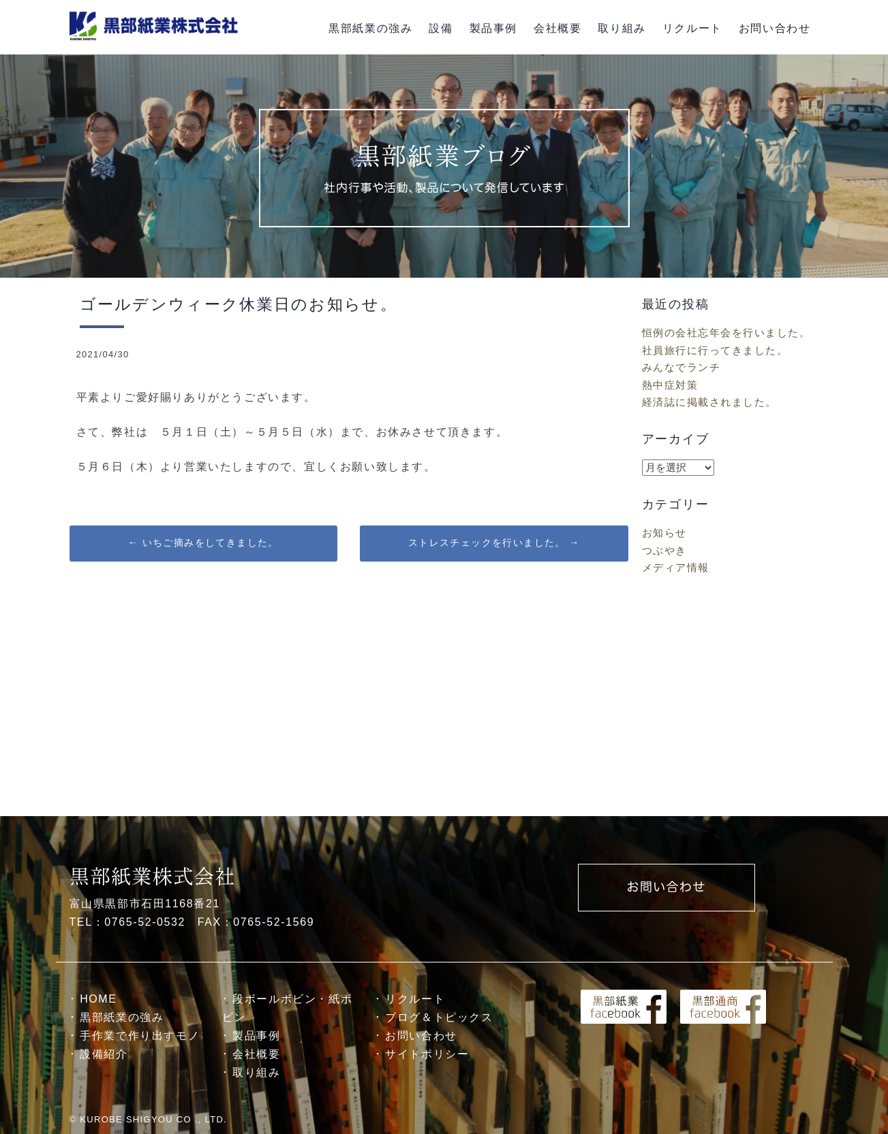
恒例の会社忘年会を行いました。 (726, 332)
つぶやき (664, 550)
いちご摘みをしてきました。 (203, 542)
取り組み (621, 28)
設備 (441, 28)
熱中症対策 (670, 385)
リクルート (692, 28)
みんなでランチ (681, 367)
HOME (98, 999)
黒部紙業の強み (370, 28)
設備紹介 (103, 1054)
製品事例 (493, 28)
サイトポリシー (427, 1054)
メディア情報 (675, 567)
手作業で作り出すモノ (140, 1035)
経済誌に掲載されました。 (709, 402)
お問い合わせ (775, 28)
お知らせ (664, 532)
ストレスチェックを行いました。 (494, 542)
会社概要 (557, 28)
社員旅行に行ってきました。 (715, 350)
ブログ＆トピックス (439, 1017)
